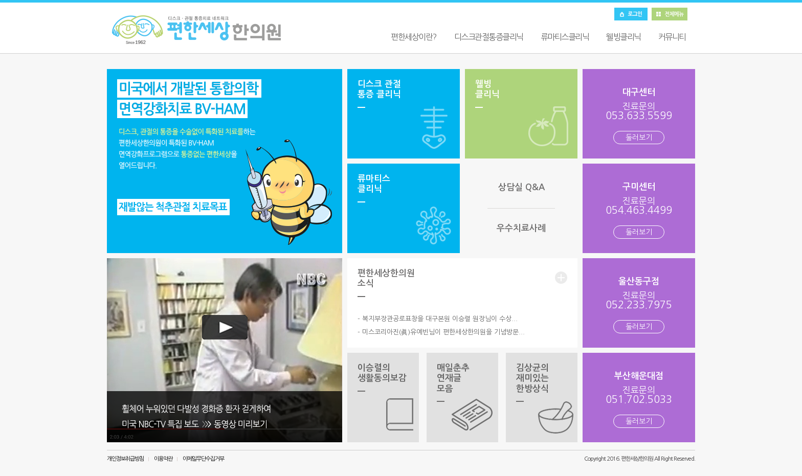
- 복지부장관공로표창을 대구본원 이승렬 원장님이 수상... (438, 318)
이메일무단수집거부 (203, 459)
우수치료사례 (521, 228)
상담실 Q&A (521, 187)
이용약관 (163, 459)
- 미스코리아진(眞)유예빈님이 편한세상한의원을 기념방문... (441, 332)
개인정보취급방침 (125, 459)
